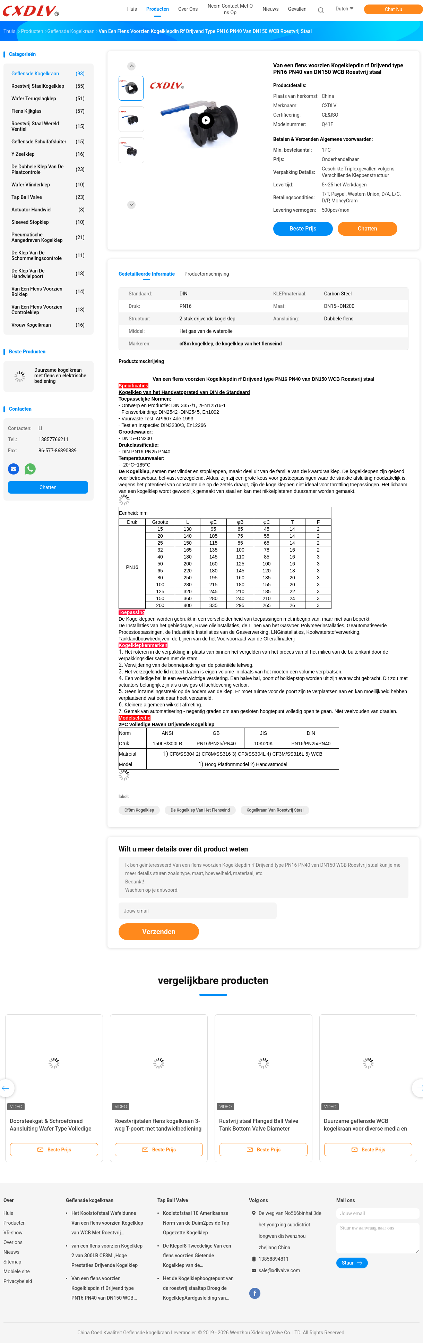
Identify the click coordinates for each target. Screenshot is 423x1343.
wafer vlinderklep (48, 184)
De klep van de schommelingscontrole (48, 255)
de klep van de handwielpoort (48, 273)
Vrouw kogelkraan (48, 324)
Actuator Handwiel (48, 209)
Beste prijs (303, 228)
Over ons (13, 1242)
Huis (8, 1213)
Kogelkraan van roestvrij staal (275, 810)
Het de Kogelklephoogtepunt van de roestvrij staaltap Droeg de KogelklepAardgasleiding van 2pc (198, 1289)
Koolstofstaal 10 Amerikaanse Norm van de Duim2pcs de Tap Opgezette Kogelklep (196, 1222)
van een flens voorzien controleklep (48, 309)
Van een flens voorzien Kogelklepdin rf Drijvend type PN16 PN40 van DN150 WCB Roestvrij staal (102, 1289)
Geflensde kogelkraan (48, 73)
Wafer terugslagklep (48, 98)
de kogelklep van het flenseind (200, 810)
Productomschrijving (206, 274)
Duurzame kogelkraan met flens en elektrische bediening (60, 375)
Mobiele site (16, 1271)
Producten (14, 1223)
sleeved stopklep (48, 222)
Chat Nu (393, 9)
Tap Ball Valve (48, 197)
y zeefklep (48, 154)
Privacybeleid (17, 1281)
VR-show (13, 1232)
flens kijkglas (48, 111)
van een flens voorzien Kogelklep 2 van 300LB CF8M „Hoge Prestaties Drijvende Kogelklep (107, 1255)
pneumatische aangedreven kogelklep (48, 237)
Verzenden (158, 931)
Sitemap (12, 1262)
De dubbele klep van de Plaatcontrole (48, 169)
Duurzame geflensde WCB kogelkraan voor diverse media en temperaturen (365, 1129)
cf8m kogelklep (139, 810)
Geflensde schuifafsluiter (48, 141)
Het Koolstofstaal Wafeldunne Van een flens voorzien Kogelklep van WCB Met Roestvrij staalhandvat (107, 1223)
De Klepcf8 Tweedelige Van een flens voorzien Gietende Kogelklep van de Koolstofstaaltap (197, 1256)
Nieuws (11, 1252)
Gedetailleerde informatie (147, 274)
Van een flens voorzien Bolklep (48, 291)
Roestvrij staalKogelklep (48, 86)
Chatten (48, 487)
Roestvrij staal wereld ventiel (48, 126)
